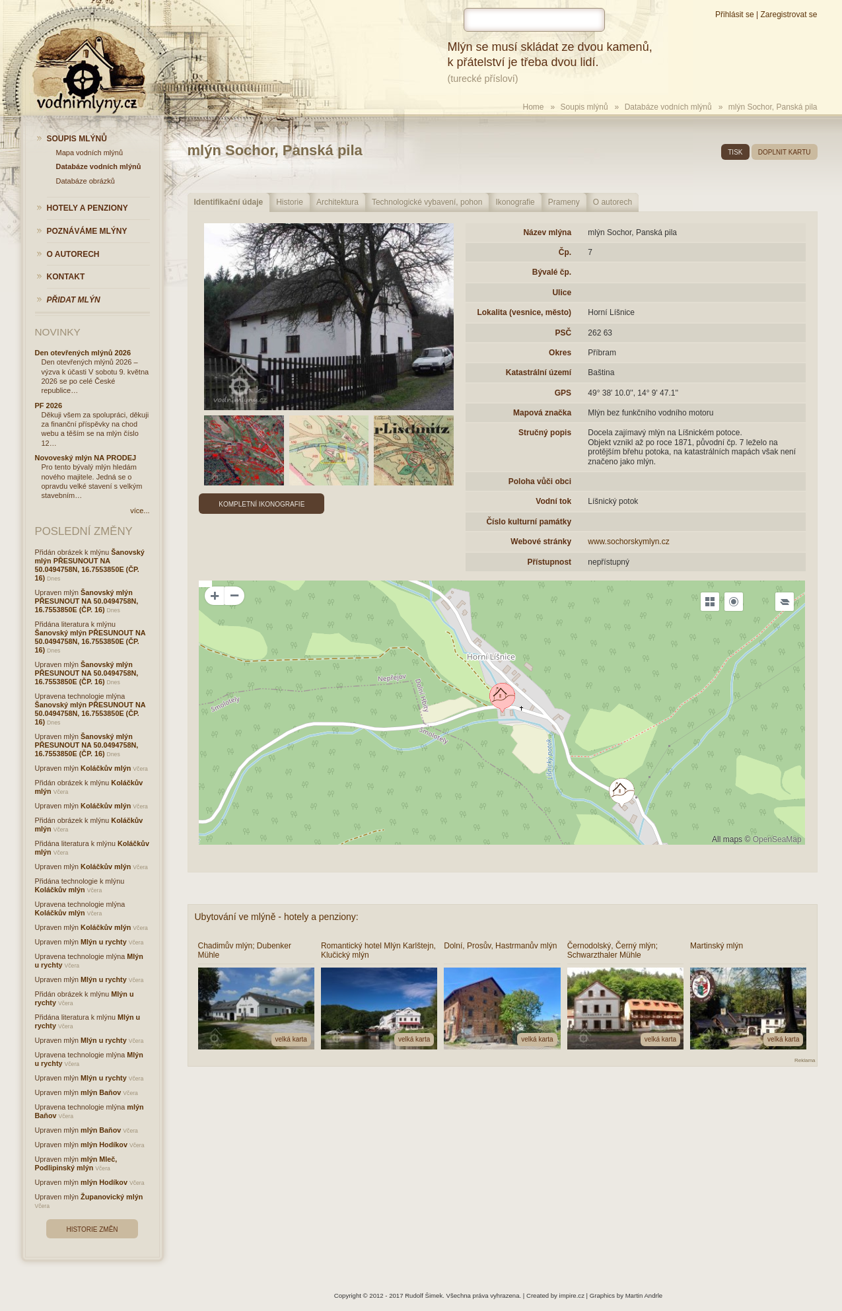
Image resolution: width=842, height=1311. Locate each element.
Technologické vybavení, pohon (427, 202)
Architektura (337, 202)
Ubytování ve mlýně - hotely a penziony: (277, 916)
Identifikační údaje (228, 202)
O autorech (612, 202)
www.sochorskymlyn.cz (628, 541)
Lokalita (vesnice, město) (524, 312)
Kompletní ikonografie (261, 504)
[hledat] (534, 20)
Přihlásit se (734, 14)
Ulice (561, 292)
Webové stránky (540, 541)
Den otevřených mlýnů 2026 (83, 353)
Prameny (564, 202)
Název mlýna (547, 232)
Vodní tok (553, 501)
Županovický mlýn (112, 1197)
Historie (289, 202)
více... (139, 510)
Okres (560, 352)
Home (533, 107)
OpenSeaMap (777, 839)
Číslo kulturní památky (528, 521)
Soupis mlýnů (584, 107)
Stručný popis (544, 432)
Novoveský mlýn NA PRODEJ (86, 458)
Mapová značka (542, 412)
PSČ (563, 332)
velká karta (291, 1039)
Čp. (565, 252)
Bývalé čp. (551, 272)
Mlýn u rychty (104, 942)
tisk (735, 152)
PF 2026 (49, 405)
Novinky (58, 331)
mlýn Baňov (101, 1092)
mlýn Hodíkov (104, 1145)
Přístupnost (549, 562)
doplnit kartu (784, 152)
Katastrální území (538, 372)
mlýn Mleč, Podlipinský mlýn (76, 1163)
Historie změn (92, 1229)
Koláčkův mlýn (106, 768)
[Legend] (784, 601)
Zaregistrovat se (788, 14)
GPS (563, 393)
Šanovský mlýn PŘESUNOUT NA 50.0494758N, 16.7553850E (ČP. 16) (90, 565)
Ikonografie (514, 202)
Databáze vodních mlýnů (668, 107)
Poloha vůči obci (540, 481)
